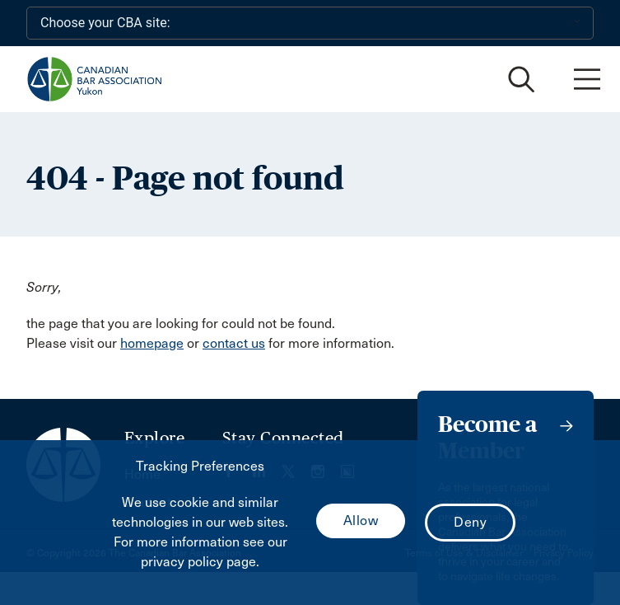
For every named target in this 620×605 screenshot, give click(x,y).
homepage (152, 343)
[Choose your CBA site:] (310, 23)
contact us (234, 343)
